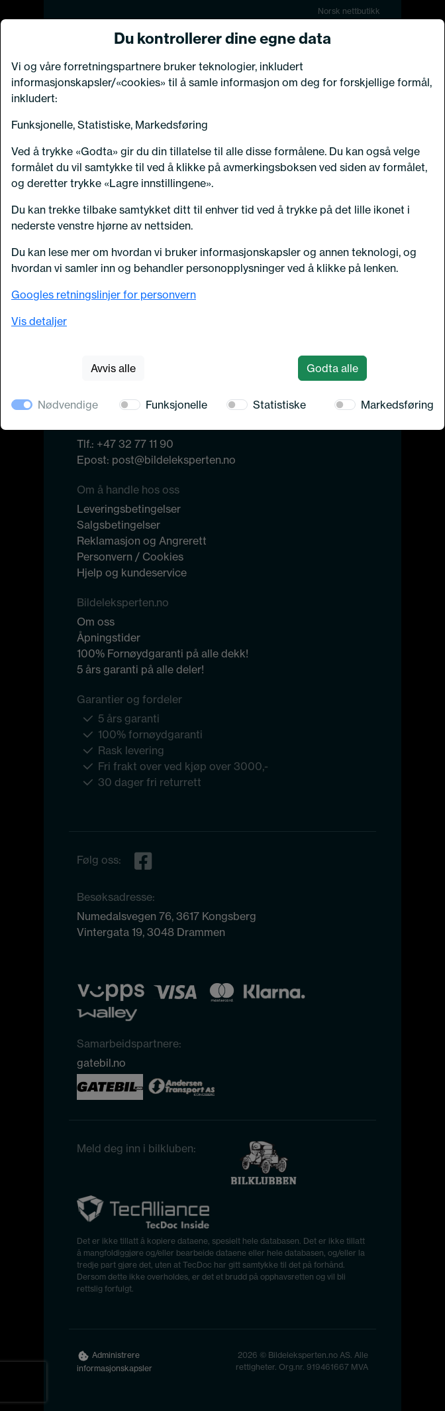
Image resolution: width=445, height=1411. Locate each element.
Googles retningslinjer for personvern (103, 294)
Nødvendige (68, 404)
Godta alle (332, 368)
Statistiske (279, 404)
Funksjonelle (176, 404)
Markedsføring (397, 404)
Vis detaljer (39, 321)
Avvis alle (113, 368)
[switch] (129, 404)
